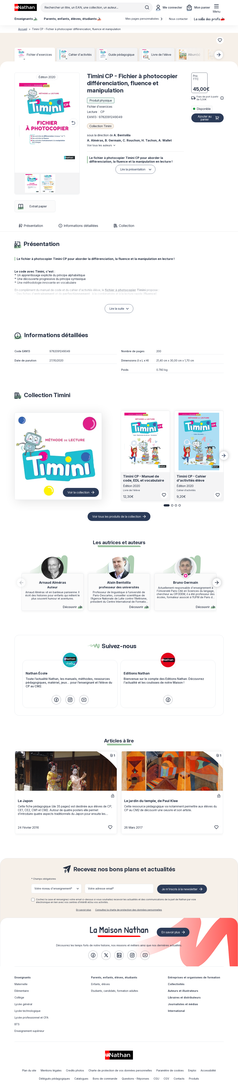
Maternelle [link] (21, 984)
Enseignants (23, 977)
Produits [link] (194, 1078)
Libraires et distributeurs (184, 997)
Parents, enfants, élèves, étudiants (114, 977)
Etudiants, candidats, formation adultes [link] (114, 990)
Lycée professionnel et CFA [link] (31, 1017)
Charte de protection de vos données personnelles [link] (120, 1070)
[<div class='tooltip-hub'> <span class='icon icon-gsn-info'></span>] (222, 98)
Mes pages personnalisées (144, 18)
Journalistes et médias (183, 1004)
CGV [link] (166, 1078)
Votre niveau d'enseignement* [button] (53, 888)
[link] (56, 699)
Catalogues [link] (81, 1078)
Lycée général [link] (23, 1004)
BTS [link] (17, 1024)
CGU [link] (156, 1078)
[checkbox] (33, 899)
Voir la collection (78, 492)
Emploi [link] (192, 1070)
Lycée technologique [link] (28, 1010)
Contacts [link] (179, 1078)
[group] (31, 183)
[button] (47, 122)
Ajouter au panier (205, 118)
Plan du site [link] (29, 1070)
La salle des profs (209, 19)
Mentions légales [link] (51, 1070)
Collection (124, 226)
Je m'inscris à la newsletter (179, 889)
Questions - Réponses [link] (135, 1078)
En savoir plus (83, 909)
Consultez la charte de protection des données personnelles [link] (128, 909)
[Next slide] (218, 54)
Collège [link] (19, 997)
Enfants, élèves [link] (100, 984)
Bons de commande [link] (105, 1078)
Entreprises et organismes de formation (194, 977)
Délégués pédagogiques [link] (54, 1078)
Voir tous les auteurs (99, 145)
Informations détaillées (78, 226)
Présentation (31, 226)
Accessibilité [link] (208, 1070)
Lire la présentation (132, 169)
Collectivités (176, 984)
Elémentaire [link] (22, 990)
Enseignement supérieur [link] (29, 1030)
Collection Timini (100, 126)
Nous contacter (178, 18)
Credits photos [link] (75, 1070)
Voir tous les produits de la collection (116, 516)
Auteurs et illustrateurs (183, 990)
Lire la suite (116, 308)
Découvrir (72, 607)
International (176, 1010)
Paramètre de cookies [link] (170, 1070)
